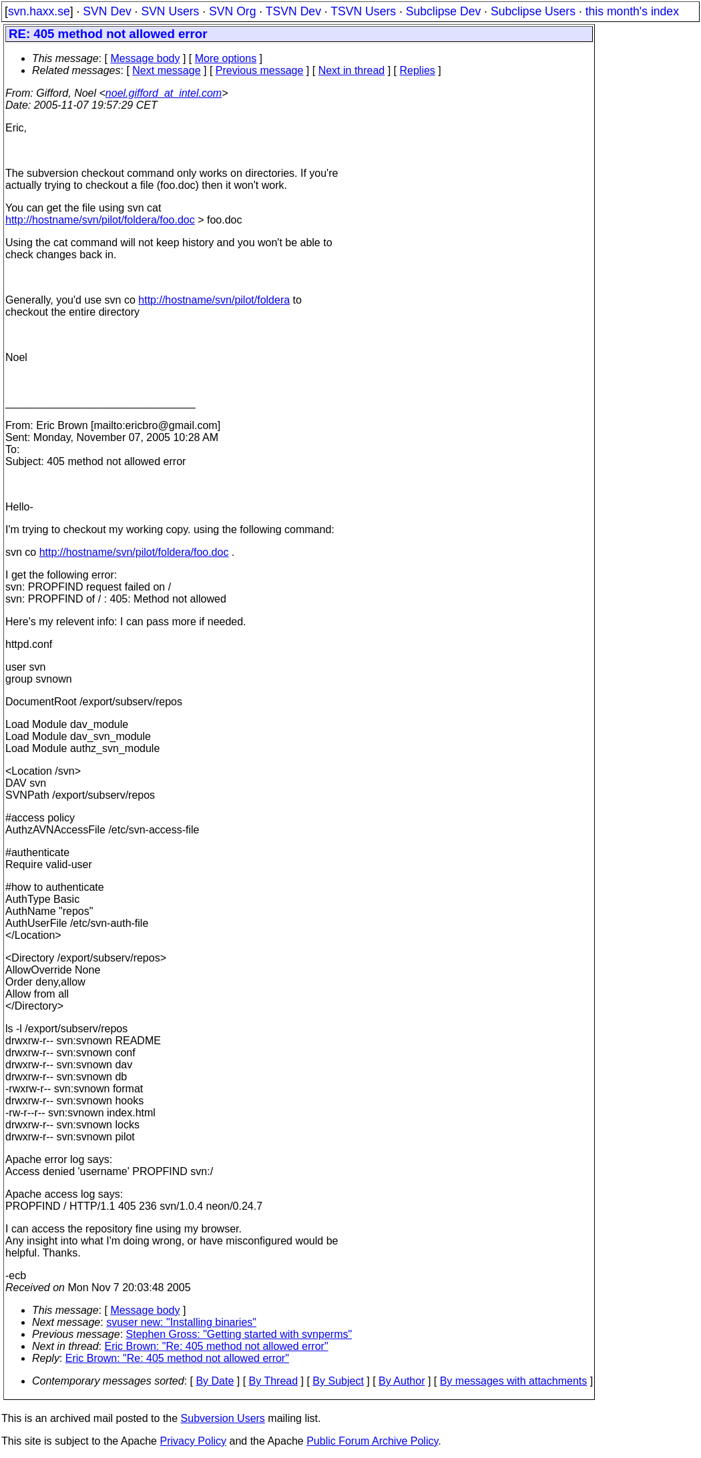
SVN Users (170, 11)
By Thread (273, 1381)
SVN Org (232, 11)
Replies (417, 70)
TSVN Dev (293, 11)
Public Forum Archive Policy (372, 1441)
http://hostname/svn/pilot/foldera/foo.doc (100, 220)
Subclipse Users (533, 11)
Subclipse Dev (443, 11)
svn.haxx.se (39, 11)
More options (226, 58)
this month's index (632, 11)
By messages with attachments (514, 1381)
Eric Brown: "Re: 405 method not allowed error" (216, 1346)
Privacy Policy (193, 1441)
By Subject (337, 1381)
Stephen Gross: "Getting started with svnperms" (239, 1334)
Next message (166, 70)
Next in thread (351, 70)
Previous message (260, 70)
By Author (402, 1381)
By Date (215, 1381)
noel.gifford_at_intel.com (163, 93)
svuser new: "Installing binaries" (181, 1322)
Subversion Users (223, 1418)
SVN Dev (107, 11)
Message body (145, 58)
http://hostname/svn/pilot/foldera (214, 300)
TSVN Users (363, 11)
